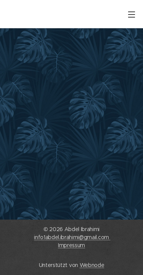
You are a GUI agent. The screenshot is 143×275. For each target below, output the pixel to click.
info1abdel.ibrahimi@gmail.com (72, 237)
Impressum (71, 245)
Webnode (92, 265)
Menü (131, 14)
